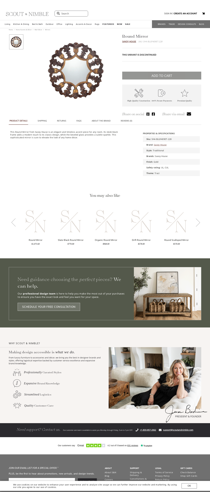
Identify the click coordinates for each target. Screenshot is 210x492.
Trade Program (113, 416)
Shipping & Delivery (136, 407)
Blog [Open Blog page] (107, 408)
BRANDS (162, 24)
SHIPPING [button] (42, 120)
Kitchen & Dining (21, 24)
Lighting (69, 24)
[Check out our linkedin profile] (199, 441)
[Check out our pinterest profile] (185, 441)
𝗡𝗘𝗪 (119, 24)
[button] (204, 13)
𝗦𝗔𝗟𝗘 (127, 24)
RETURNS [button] (61, 120)
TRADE (172, 24)
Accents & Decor (84, 24)
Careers (109, 412)
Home (11, 30)
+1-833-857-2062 (148, 362)
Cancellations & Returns (138, 413)
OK (189, 485)
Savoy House (129, 41)
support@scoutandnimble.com (178, 362)
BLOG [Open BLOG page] (201, 24)
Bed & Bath (37, 24)
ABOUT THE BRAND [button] (101, 120)
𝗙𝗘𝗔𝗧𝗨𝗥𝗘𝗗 (108, 24)
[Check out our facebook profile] (192, 441)
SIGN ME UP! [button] (87, 414)
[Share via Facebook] (153, 114)
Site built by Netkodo (105, 461)
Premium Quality (184, 100)
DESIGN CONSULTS (187, 24)
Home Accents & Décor (23, 30)
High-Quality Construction (138, 100)
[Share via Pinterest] (147, 114)
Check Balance (188, 405)
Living (7, 24)
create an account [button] (185, 13)
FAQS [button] (79, 120)
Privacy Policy (162, 408)
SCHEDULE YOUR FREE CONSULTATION (49, 239)
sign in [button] (168, 13)
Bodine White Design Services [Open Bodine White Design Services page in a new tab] (113, 421)
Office (59, 24)
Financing (135, 421)
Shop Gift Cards (188, 408)
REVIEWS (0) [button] (126, 120)
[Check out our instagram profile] (179, 441)
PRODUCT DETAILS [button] (18, 120)
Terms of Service (164, 405)
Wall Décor (38, 30)
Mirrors (47, 30)
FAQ (132, 418)
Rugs (97, 24)
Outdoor (50, 24)
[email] (42, 414)
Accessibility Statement (161, 417)
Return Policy (162, 412)
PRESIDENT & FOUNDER (188, 349)
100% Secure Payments (162, 100)
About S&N (110, 405)
